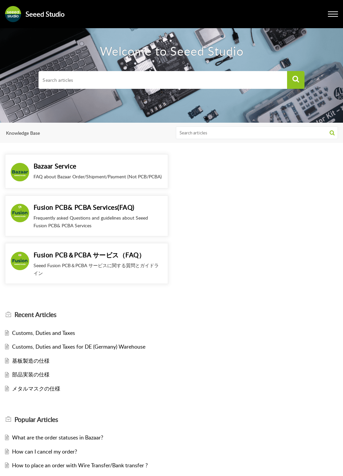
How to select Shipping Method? (50, 438)
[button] (295, 80)
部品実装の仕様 (31, 333)
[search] (163, 80)
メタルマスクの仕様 (36, 347)
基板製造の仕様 (31, 319)
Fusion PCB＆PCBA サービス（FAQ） (89, 214)
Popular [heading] (36, 378)
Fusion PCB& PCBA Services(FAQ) (253, 166)
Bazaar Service (54, 166)
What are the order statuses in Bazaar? (57, 396)
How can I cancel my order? (44, 410)
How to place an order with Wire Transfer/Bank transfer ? (80, 424)
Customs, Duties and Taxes (43, 291)
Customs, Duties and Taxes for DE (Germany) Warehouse (78, 305)
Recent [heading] (35, 274)
